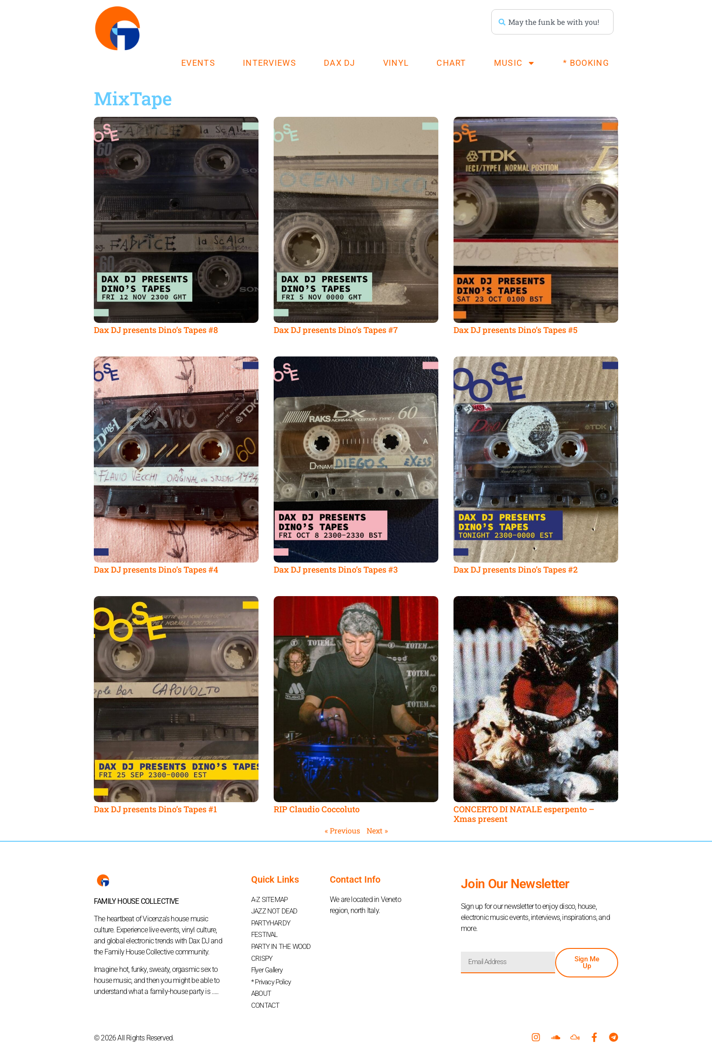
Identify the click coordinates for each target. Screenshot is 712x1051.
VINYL (396, 63)
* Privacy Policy (273, 976)
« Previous (342, 830)
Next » (377, 830)
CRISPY (262, 954)
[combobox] (552, 21)
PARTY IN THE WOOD (282, 943)
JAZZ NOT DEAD (276, 910)
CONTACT (266, 998)
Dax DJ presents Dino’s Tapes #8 (156, 329)
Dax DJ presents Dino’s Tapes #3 (336, 569)
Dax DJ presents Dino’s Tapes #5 (516, 329)
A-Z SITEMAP (271, 899)
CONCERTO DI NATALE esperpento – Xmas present (524, 814)
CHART (451, 63)
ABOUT (262, 987)
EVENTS (198, 63)
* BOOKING (586, 63)
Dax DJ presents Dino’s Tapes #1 (155, 809)
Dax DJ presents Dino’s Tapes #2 (516, 569)
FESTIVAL (265, 932)
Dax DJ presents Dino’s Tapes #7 (336, 329)
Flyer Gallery (269, 965)
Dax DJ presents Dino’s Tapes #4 (156, 569)
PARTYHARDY (272, 921)
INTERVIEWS (269, 63)
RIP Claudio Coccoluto (317, 809)
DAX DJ (340, 63)
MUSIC (515, 63)
